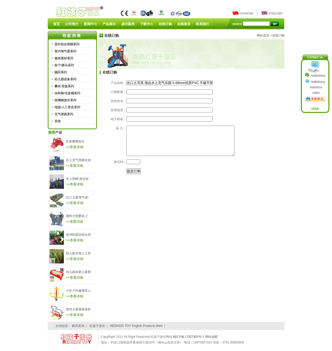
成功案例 (128, 24)
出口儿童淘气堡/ (77, 197)
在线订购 (165, 24)
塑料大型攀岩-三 (77, 216)
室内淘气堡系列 (65, 51)
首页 (56, 24)
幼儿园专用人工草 (78, 253)
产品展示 (109, 24)
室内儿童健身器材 (78, 309)
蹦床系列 (60, 72)
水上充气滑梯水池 (78, 160)
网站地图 (211, 337)
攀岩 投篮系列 (64, 86)
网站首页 (263, 35)
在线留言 (184, 24)
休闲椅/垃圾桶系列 (67, 93)
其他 (57, 121)
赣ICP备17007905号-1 (189, 337)
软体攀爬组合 (75, 141)
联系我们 (202, 24)
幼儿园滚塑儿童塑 (78, 272)
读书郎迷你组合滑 (78, 235)
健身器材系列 (63, 58)
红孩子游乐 (97, 326)
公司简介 (72, 24)
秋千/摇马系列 (64, 65)
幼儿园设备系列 (65, 79)
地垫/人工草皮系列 (67, 107)
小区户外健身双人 (78, 290)
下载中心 (146, 24)
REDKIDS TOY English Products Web (136, 326)
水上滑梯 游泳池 (77, 179)
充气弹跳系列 (63, 114)
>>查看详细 (74, 147)
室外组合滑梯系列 (66, 44)
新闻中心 (90, 24)
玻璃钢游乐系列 (65, 100)
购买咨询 (78, 326)
